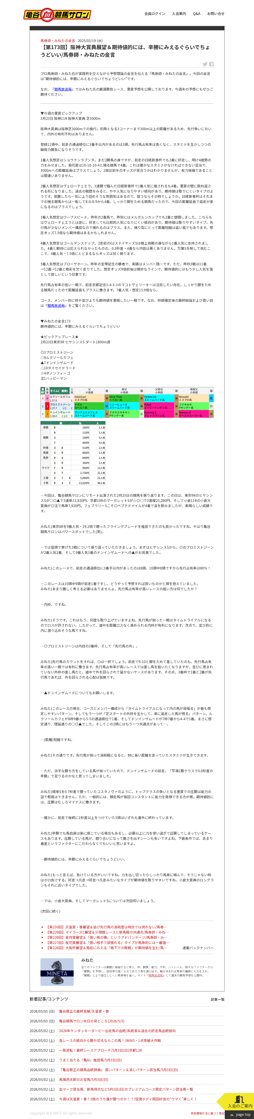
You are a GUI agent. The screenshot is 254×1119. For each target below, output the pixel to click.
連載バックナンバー (198, 947)
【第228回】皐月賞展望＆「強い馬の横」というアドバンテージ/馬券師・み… (106, 937)
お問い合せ (216, 13)
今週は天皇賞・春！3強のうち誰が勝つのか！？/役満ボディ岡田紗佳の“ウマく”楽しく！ (128, 1098)
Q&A (196, 13)
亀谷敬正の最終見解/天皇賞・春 (84, 1011)
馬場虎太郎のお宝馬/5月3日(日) (83, 1079)
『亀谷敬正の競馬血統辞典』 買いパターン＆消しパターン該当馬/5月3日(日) (118, 1069)
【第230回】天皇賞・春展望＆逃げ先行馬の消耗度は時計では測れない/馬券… (106, 926)
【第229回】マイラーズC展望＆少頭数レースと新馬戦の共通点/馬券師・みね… (107, 932)
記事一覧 (218, 999)
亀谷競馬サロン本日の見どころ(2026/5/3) (92, 1020)
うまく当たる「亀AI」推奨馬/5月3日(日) (90, 1059)
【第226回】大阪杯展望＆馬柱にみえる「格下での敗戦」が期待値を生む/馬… (106, 947)
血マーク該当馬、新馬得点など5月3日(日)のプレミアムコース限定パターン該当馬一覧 (126, 1089)
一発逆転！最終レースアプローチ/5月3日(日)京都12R (100, 1050)
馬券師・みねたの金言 (57, 40)
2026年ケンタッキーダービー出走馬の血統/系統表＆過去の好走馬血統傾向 (117, 1030)
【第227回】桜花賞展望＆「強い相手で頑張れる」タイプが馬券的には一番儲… (107, 942)
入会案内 (179, 13)
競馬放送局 (63, 89)
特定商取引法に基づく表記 (208, 1113)
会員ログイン (154, 13)
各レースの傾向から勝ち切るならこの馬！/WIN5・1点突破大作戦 (110, 1040)
